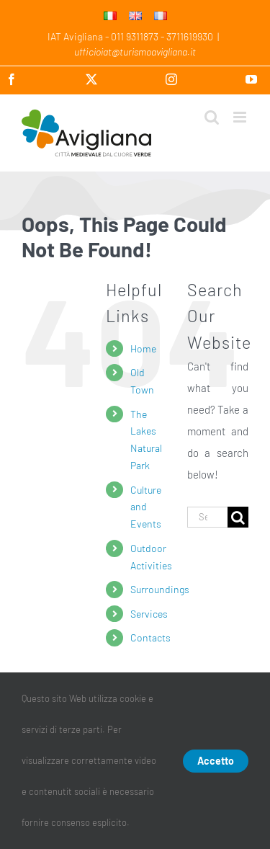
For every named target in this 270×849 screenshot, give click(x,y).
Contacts (150, 637)
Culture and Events (145, 507)
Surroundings (159, 589)
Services (149, 614)
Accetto (215, 761)
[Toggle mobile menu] (240, 117)
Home (143, 348)
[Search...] (207, 517)
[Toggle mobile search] (211, 117)
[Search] (238, 517)
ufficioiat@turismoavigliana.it (135, 51)
